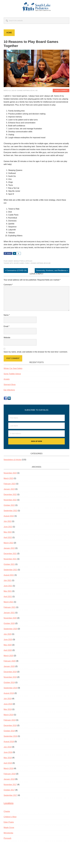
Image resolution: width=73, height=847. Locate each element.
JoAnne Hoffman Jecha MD (40, 263)
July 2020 (8, 634)
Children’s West (10, 817)
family (27, 263)
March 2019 (8, 715)
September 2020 (10, 629)
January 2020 (9, 666)
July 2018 (8, 747)
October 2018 (9, 731)
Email (7, 326)
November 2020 (10, 618)
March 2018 (8, 768)
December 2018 (10, 725)
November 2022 (10, 500)
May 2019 (8, 709)
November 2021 (10, 559)
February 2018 (10, 774)
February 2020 (10, 661)
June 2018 (8, 752)
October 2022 (9, 505)
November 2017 (10, 785)
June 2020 (8, 639)
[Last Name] (36, 426)
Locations (9, 803)
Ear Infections (9, 390)
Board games (19, 263)
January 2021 (9, 613)
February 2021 (10, 607)
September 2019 (10, 688)
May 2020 (8, 645)
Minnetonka (8, 833)
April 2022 (8, 537)
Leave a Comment (61, 90)
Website (7, 338)
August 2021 (9, 575)
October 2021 (9, 564)
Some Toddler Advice (12, 374)
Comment (8, 285)
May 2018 (8, 758)
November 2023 (10, 473)
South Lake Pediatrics (36, 6)
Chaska (7, 811)
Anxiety (7, 379)
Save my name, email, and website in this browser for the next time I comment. (36, 352)
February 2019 (10, 720)
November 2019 (10, 677)
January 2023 (9, 489)
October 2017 (9, 790)
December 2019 (10, 672)
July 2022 (8, 521)
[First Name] (36, 418)
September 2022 (10, 511)
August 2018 (9, 742)
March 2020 (8, 656)
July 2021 (8, 580)
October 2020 (9, 623)
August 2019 (9, 693)
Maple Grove (9, 827)
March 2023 (8, 478)
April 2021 (8, 597)
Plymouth (7, 838)
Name (7, 315)
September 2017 (10, 795)
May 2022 (8, 532)
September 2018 (10, 736)
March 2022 (8, 543)
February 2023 (10, 484)
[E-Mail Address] (36, 433)
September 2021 (10, 570)
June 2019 (8, 704)
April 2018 (8, 763)
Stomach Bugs (10, 384)
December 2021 (10, 554)
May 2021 (8, 591)
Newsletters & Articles (23, 261)
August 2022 (9, 516)
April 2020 (8, 650)
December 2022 (10, 494)
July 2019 (8, 699)
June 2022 (8, 527)
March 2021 (8, 602)
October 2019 (9, 682)
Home (9, 33)
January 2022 (9, 548)
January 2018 (9, 779)
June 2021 (8, 586)
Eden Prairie (9, 822)
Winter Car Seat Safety (13, 368)
